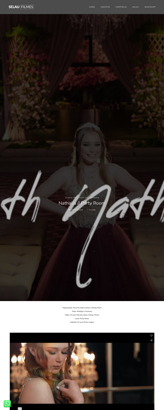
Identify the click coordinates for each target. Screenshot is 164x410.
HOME (92, 7)
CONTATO (105, 7)
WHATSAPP (150, 7)
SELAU (135, 7)
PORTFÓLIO (121, 7)
